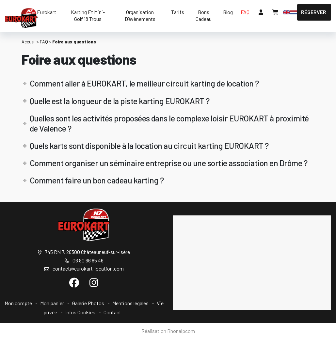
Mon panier (52, 303)
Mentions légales (130, 303)
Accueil (29, 41)
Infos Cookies (80, 312)
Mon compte (18, 303)
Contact (112, 312)
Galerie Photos (88, 303)
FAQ (44, 41)
